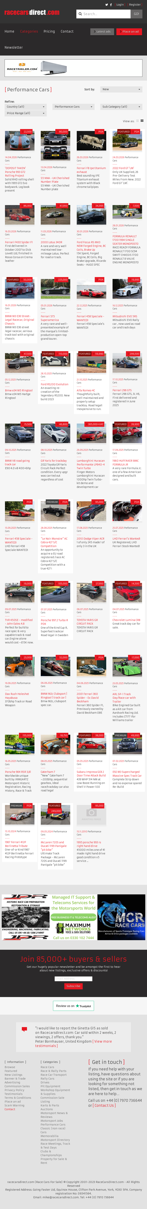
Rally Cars (47, 1078)
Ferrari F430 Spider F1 (19, 242)
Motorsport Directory (55, 1140)
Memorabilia (50, 1136)
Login (120, 4)
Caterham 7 (48, 772)
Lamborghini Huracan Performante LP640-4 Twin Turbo (91, 464)
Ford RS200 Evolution (54, 384)
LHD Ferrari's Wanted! (126, 538)
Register (135, 4)
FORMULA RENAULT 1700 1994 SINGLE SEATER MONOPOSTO (125, 240)
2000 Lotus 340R (51, 242)
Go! (136, 14)
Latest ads (102, 31)
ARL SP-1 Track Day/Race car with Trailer (124, 698)
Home (9, 31)
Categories (29, 31)
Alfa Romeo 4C (86, 390)
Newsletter (14, 47)
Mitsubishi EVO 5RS (125, 316)
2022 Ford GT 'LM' (123, 168)
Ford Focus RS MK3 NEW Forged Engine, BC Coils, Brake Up (91, 246)
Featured (11, 1071)
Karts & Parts (50, 1105)
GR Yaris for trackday (54, 460)
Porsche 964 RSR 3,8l (18, 772)
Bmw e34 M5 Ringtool (19, 390)
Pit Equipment (50, 1086)
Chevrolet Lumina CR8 (126, 620)
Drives (45, 1082)
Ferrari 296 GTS (122, 390)
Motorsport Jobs (52, 1120)
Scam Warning (14, 1105)
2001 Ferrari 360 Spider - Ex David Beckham (88, 697)
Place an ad (129, 31)
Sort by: (89, 89)
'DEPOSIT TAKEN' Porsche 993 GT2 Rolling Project (15, 172)
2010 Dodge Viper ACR (90, 538)
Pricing (49, 31)
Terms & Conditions (18, 1097)
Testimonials (14, 1094)
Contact (67, 31)
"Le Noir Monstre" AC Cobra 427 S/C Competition (54, 542)
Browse (10, 1067)
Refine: (9, 101)
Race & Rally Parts (53, 1071)
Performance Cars (53, 1124)
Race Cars (47, 1067)
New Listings (13, 1074)
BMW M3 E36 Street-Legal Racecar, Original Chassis (19, 320)
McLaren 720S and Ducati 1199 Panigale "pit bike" (54, 846)
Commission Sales (17, 1086)
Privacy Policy (14, 1090)
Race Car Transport (54, 1074)
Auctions (47, 1109)
